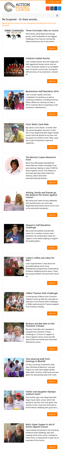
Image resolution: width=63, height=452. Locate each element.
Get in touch (53, 2)
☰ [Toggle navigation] (57, 15)
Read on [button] (52, 48)
